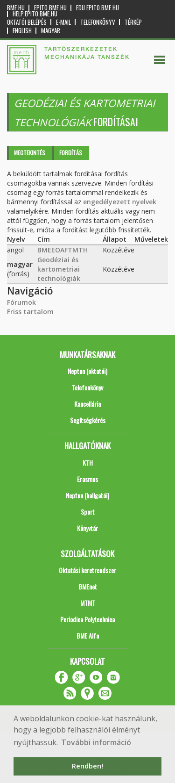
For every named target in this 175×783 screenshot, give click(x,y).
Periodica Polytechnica (87, 619)
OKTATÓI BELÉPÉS (27, 22)
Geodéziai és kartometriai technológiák (58, 269)
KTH (88, 462)
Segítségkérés (87, 420)
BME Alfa (88, 635)
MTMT (87, 603)
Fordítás (70, 153)
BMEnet (87, 586)
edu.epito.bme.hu (97, 8)
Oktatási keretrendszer (87, 570)
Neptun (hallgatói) (87, 495)
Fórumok (21, 302)
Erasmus (87, 479)
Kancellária (87, 404)
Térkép (133, 22)
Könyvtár (87, 528)
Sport (88, 512)
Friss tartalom (30, 311)
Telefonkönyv (97, 22)
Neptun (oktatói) (87, 371)
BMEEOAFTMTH (62, 249)
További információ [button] (96, 742)
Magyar (50, 31)
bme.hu (16, 8)
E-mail (63, 22)
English (22, 31)
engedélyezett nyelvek (119, 201)
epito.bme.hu (50, 8)
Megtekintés (29, 153)
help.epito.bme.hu (35, 14)
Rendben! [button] (87, 765)
